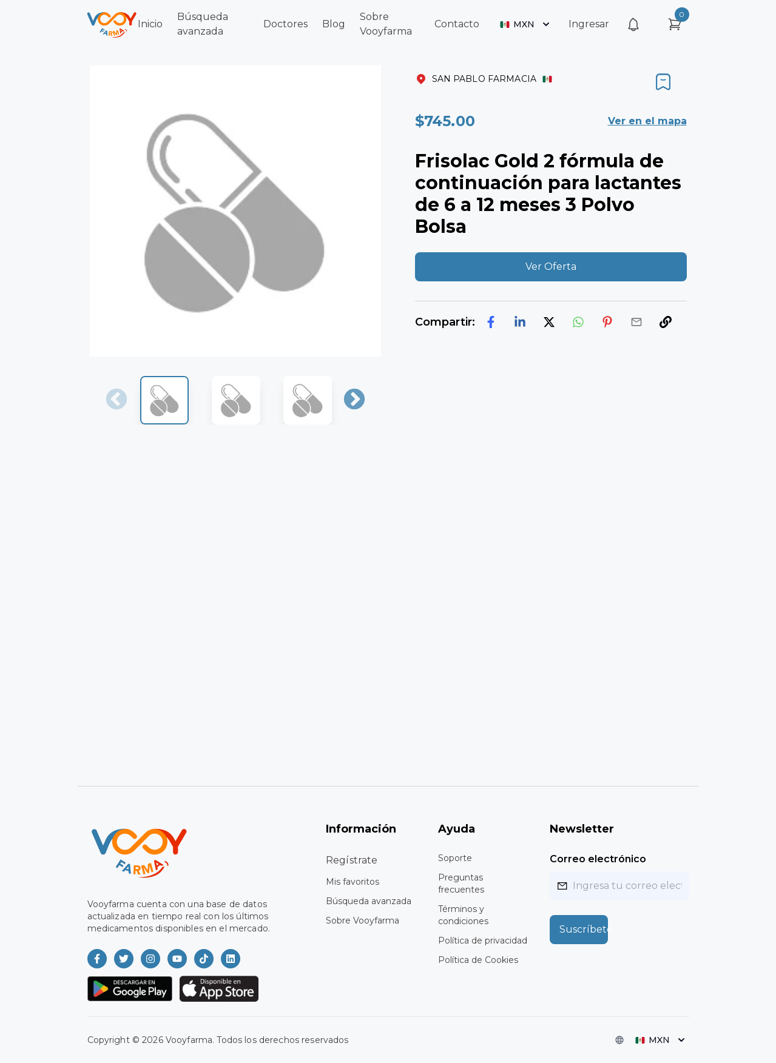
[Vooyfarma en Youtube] (177, 958)
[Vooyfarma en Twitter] (123, 958)
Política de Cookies (478, 959)
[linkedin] (520, 322)
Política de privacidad (482, 940)
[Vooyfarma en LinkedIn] (230, 958)
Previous (116, 400)
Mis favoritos (352, 881)
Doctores (285, 24)
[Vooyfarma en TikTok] (204, 958)
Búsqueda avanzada (368, 901)
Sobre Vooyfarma (362, 920)
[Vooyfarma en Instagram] (150, 958)
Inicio (150, 24)
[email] (636, 322)
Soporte (455, 858)
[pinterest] (607, 322)
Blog (333, 24)
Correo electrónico (598, 859)
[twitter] (549, 322)
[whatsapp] (578, 322)
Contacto (456, 24)
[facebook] (491, 322)
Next (354, 400)
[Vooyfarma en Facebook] (97, 958)
